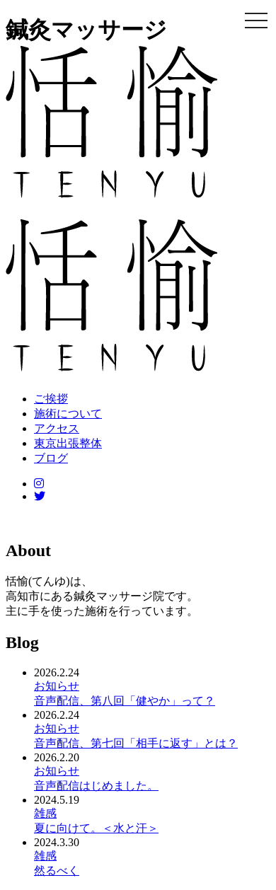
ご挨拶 (51, 399)
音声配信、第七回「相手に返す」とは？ (136, 743)
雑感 (45, 813)
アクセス (56, 428)
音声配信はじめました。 (96, 786)
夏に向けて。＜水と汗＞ (96, 828)
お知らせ (56, 686)
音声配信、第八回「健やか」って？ (124, 701)
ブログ (51, 458)
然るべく (56, 871)
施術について (68, 414)
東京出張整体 (68, 443)
